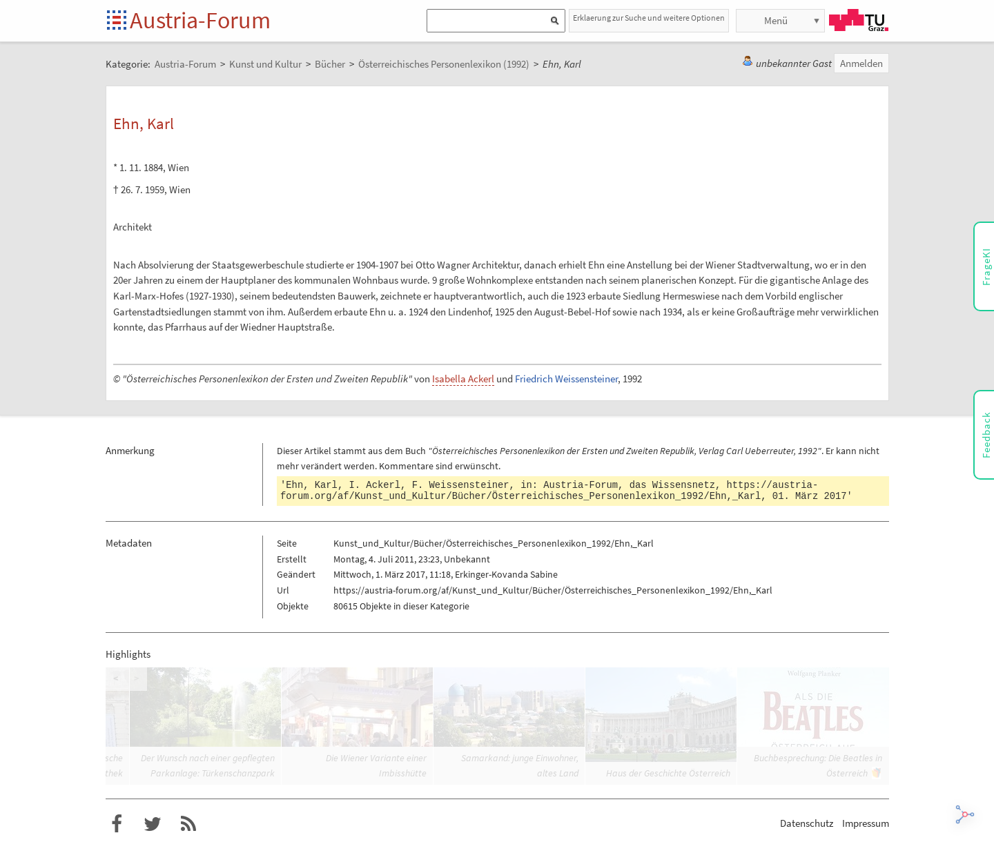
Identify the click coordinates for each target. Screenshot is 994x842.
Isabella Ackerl (463, 378)
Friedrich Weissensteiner (566, 378)
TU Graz (858, 20)
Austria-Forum (200, 20)
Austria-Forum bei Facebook (117, 824)
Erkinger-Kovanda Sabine (506, 574)
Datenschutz (806, 823)
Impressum (865, 823)
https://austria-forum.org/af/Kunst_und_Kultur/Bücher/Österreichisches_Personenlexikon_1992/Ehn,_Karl (549, 491)
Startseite (118, 21)
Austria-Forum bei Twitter (153, 824)
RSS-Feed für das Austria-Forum (188, 824)
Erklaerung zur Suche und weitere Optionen (649, 17)
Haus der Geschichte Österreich (668, 773)
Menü (776, 20)
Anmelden (861, 63)
